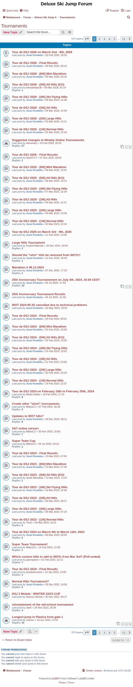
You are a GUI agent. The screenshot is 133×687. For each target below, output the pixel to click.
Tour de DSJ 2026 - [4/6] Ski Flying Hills (39, 97)
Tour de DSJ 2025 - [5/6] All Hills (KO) (38, 178)
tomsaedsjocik (34, 87)
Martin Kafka (33, 394)
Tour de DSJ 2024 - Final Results (35, 315)
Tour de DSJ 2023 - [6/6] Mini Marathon (39, 464)
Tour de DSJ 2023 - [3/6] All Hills (34, 498)
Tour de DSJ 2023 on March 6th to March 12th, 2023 (48, 532)
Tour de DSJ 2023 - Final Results (35, 453)
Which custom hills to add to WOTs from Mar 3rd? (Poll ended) (56, 556)
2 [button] (99, 39)
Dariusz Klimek (34, 596)
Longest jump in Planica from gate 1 (37, 617)
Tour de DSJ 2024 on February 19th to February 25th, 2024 (53, 391)
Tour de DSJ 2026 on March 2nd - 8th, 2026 (42, 52)
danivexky (31, 143)
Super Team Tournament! (30, 544)
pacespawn (32, 559)
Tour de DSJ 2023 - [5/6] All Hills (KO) (38, 474)
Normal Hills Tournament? (30, 581)
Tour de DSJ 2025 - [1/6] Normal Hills (38, 221)
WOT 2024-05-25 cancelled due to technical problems (49, 305)
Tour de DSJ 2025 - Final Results (35, 154)
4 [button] (109, 39)
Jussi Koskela (34, 55)
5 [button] (114, 39)
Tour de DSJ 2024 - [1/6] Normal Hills (38, 380)
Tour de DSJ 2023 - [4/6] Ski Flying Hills (39, 487)
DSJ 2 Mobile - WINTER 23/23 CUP (36, 593)
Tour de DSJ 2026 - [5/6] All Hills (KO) (38, 84)
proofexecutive (34, 572)
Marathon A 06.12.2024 (28, 267)
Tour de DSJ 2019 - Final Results (35, 569)
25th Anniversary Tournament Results (38, 294)
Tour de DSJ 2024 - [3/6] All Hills (34, 359)
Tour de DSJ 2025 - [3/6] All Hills (34, 199)
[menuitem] (23, 10)
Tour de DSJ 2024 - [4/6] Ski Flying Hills (39, 348)
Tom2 (29, 522)
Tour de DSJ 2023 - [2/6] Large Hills (37, 508)
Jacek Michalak (34, 477)
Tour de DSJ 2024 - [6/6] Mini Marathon (39, 326)
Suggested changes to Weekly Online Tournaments (48, 140)
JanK (29, 607)
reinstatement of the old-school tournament (42, 604)
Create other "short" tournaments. (36, 403)
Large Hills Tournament (28, 242)
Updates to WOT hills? (28, 416)
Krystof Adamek (34, 245)
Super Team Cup (23, 440)
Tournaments (14, 25)
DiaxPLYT (31, 157)
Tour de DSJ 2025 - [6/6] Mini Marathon (39, 167)
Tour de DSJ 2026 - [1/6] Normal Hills (38, 129)
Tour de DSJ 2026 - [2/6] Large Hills (37, 118)
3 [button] (104, 39)
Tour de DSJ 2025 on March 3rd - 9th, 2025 (41, 231)
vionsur (30, 620)
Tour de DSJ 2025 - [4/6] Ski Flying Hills (39, 188)
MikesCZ (31, 406)
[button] (86, 39)
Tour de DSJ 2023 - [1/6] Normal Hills (38, 519)
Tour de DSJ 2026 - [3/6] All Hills (34, 107)
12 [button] (123, 39)
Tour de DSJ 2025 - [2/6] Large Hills (37, 210)
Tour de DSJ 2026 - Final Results (35, 63)
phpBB (54, 678)
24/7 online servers (25, 428)
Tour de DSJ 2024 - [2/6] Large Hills (37, 369)
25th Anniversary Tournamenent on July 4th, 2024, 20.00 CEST (56, 279)
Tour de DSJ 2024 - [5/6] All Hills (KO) (38, 337)
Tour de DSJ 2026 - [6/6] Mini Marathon (39, 73)
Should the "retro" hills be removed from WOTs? (46, 255)
